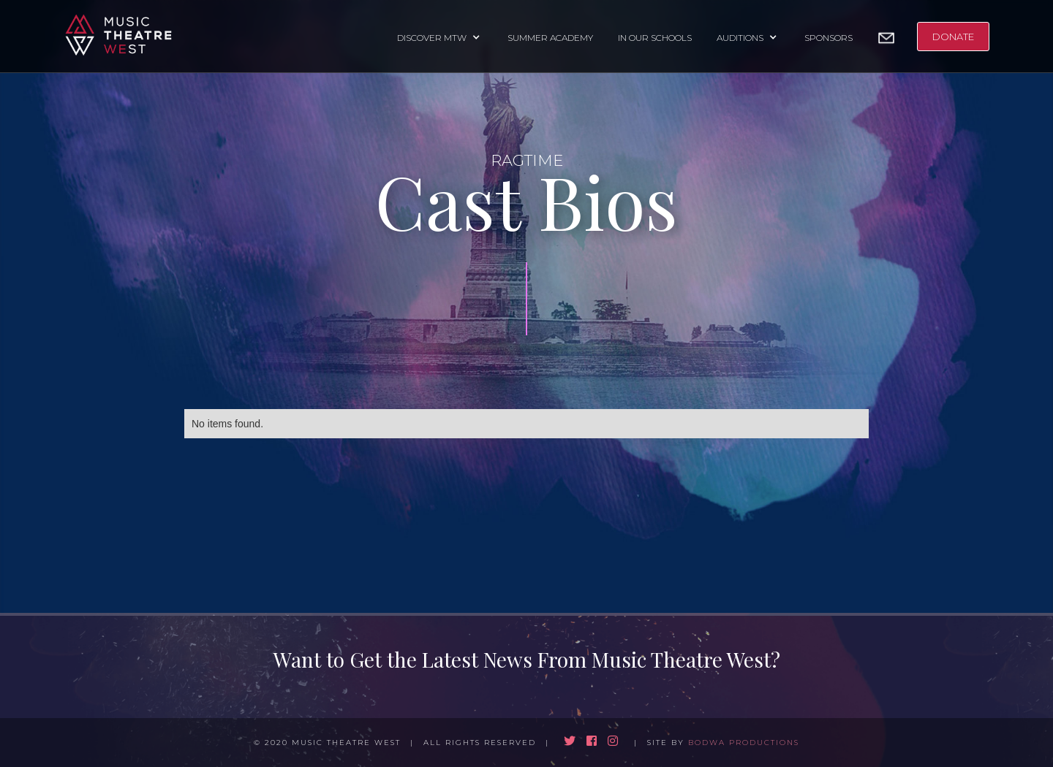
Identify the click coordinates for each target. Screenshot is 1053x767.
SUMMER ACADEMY (550, 37)
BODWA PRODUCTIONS (743, 742)
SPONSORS (828, 37)
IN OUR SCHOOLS (655, 37)
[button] (440, 36)
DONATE (953, 36)
